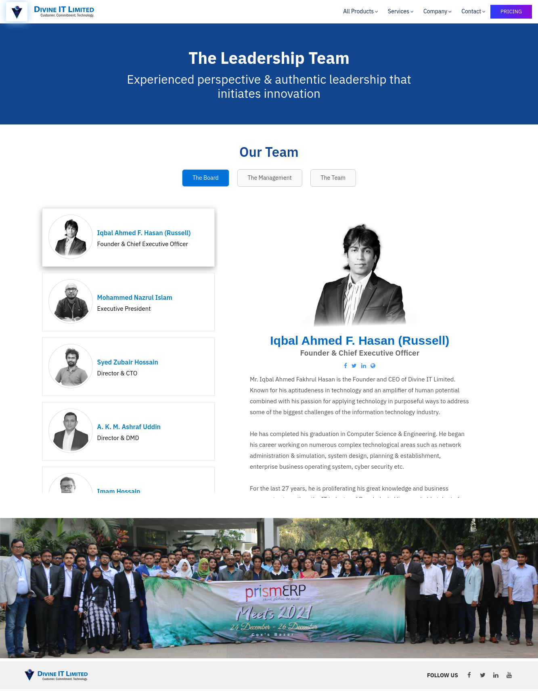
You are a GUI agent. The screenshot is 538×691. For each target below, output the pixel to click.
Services (398, 11)
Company (435, 11)
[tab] (205, 178)
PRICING (511, 11)
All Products (358, 11)
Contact (471, 11)
